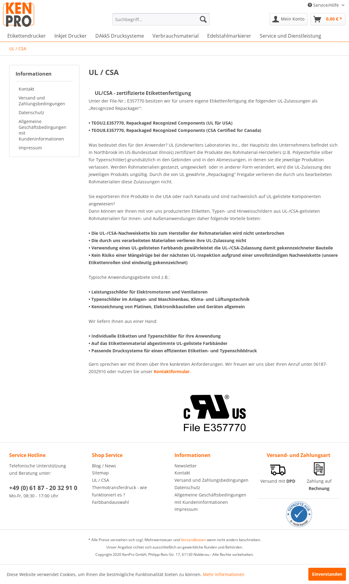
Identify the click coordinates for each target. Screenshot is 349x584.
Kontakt (26, 89)
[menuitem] (161, 19)
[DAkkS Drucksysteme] (119, 36)
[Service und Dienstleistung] (290, 36)
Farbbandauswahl (110, 502)
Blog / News (104, 466)
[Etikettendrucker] (26, 36)
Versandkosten (193, 539)
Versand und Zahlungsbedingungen (42, 101)
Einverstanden (327, 574)
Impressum (30, 148)
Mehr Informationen (223, 574)
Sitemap (100, 473)
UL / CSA (100, 480)
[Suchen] (203, 19)
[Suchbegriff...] (161, 19)
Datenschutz (31, 112)
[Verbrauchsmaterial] (175, 36)
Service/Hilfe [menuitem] (324, 5)
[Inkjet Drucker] (70, 36)
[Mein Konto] (289, 19)
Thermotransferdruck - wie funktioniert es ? (119, 491)
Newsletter (185, 466)
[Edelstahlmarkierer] (229, 36)
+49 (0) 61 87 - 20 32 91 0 (43, 488)
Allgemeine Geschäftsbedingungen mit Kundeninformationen (42, 130)
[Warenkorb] (327, 19)
